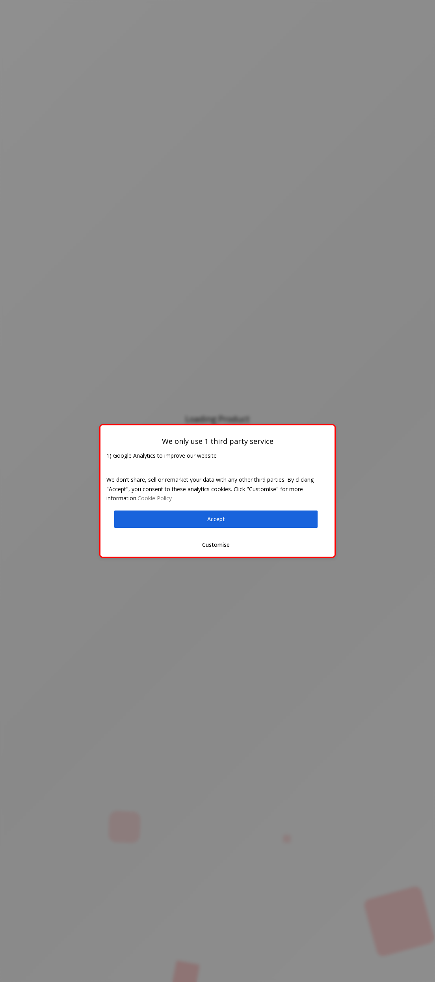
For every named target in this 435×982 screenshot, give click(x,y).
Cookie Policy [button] (155, 498)
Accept (216, 519)
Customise (216, 544)
